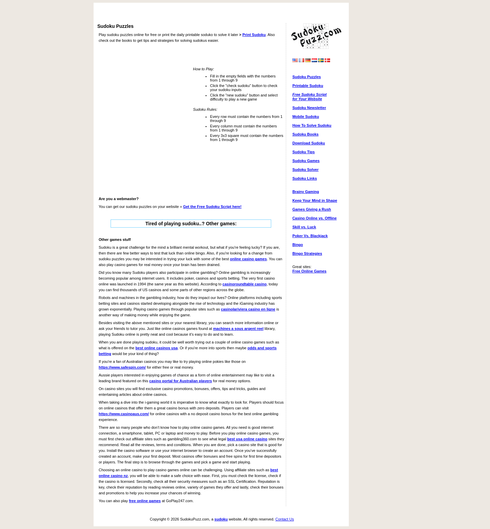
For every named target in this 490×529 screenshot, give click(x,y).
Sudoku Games (306, 161)
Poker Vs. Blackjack (310, 236)
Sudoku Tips (303, 152)
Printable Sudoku (307, 86)
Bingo (297, 245)
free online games (145, 501)
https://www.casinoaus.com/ (124, 414)
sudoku (221, 519)
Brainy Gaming (305, 192)
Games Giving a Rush (311, 209)
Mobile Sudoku (305, 116)
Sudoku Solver (305, 169)
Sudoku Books (305, 134)
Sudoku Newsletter (309, 108)
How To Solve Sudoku (311, 125)
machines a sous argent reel (238, 329)
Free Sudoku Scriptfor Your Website (309, 96)
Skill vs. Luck (304, 227)
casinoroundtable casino (245, 284)
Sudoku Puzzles (306, 77)
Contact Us (284, 519)
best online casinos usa (156, 348)
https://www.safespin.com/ (122, 367)
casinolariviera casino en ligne (248, 309)
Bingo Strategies (307, 253)
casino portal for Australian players (180, 381)
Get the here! (212, 207)
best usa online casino (247, 439)
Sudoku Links (304, 178)
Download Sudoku (308, 143)
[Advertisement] (221, 13)
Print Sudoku (253, 35)
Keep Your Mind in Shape (314, 200)
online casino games (248, 259)
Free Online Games (309, 271)
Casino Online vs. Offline (314, 218)
